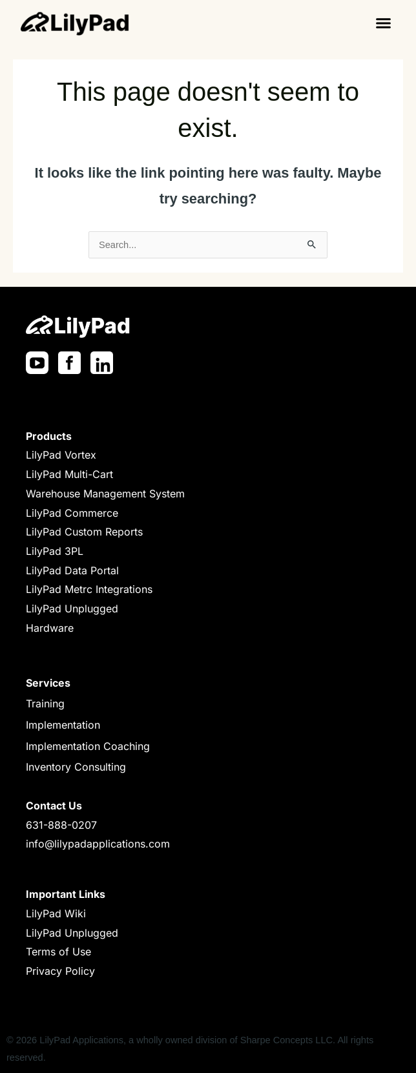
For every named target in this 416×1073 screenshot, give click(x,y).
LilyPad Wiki (56, 913)
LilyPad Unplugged (72, 608)
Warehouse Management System (105, 493)
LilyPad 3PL (54, 551)
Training (45, 703)
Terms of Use (58, 951)
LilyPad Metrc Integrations (89, 589)
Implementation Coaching (88, 746)
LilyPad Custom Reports (84, 531)
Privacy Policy (60, 970)
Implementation (63, 724)
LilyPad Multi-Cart (69, 474)
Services (48, 682)
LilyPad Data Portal (72, 570)
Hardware (50, 627)
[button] (383, 22)
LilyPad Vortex (61, 454)
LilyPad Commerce (72, 512)
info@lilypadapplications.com (98, 843)
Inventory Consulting (76, 766)
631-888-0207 (61, 824)
